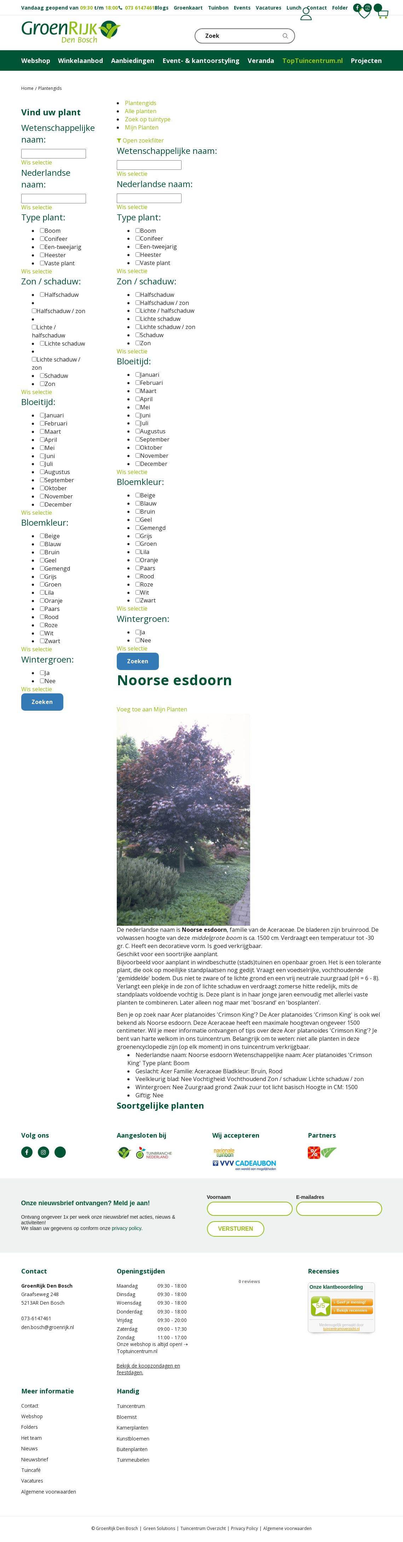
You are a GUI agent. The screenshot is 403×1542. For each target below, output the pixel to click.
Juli (142, 423)
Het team (31, 1437)
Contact (29, 1405)
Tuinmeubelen (133, 1460)
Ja (140, 632)
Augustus (151, 431)
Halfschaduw (155, 295)
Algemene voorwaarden (48, 1491)
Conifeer (149, 238)
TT (60, 1152)
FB (27, 1152)
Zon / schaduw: (147, 281)
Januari (147, 375)
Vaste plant (153, 263)
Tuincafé (31, 1470)
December (151, 464)
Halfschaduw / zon (162, 303)
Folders (29, 1427)
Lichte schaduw (158, 319)
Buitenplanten (132, 1449)
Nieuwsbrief (34, 1459)
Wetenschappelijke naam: (167, 150)
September (152, 439)
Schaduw (149, 335)
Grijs (144, 536)
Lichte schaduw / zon (165, 327)
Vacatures (32, 1481)
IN (43, 1152)
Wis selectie (132, 174)
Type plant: (139, 217)
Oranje (147, 560)
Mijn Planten (142, 127)
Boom (146, 231)
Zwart (146, 600)
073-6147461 (36, 1318)
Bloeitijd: (134, 361)
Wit (142, 592)
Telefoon (376, 35)
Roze (144, 584)
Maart (146, 391)
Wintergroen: (143, 618)
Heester (148, 255)
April (144, 399)
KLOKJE (359, 35)
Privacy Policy (244, 1528)
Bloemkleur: (140, 481)
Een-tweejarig (156, 246)
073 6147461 (140, 7)
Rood (145, 576)
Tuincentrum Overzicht (203, 1528)
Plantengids (140, 103)
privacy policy (126, 1228)
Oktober (149, 447)
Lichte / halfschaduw (165, 310)
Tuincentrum (131, 1406)
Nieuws (29, 1448)
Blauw (146, 503)
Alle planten (140, 111)
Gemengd (151, 528)
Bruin (145, 511)
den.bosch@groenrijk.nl (47, 1327)
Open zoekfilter (140, 140)
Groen (146, 544)
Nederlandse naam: (155, 184)
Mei (143, 407)
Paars (145, 568)
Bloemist (127, 1417)
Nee (143, 640)
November (152, 456)
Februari (149, 383)
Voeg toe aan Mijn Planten (152, 710)
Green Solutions (159, 1528)
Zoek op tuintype (148, 119)
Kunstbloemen (133, 1438)
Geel (144, 520)
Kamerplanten (132, 1427)
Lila (142, 552)
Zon (143, 343)
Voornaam (219, 1197)
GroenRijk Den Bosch (47, 1285)
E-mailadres (310, 1197)
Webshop (32, 1416)
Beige (145, 495)
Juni (143, 415)
